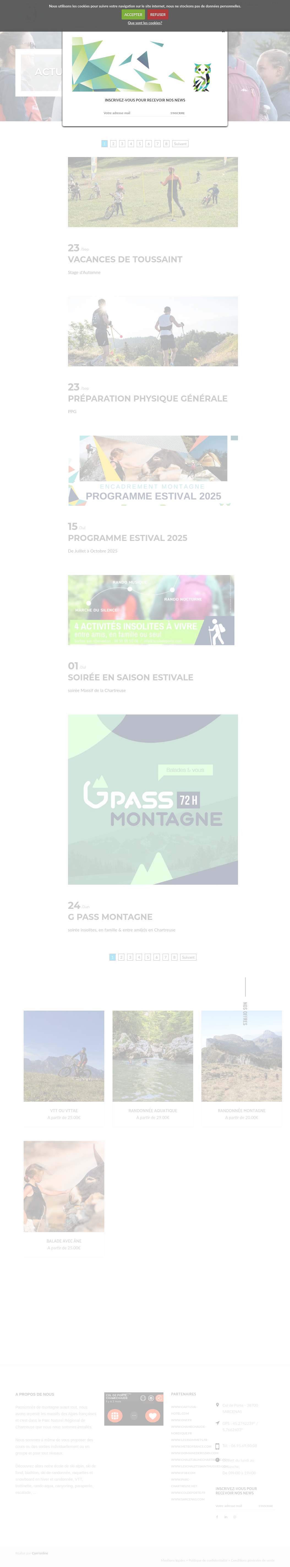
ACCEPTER (133, 14)
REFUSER (158, 14)
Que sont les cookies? (145, 23)
